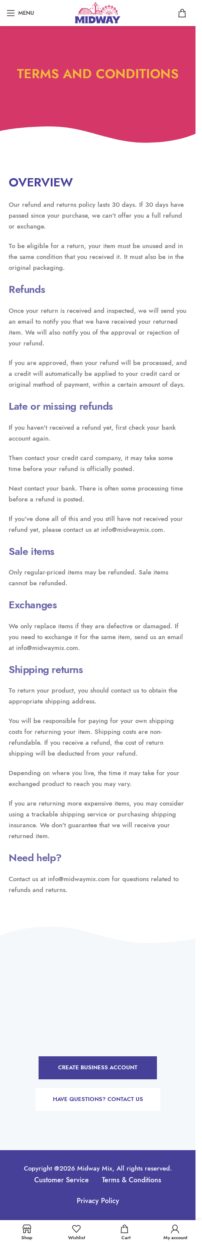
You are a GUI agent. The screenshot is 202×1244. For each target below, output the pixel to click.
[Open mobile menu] (20, 13)
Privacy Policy (98, 1201)
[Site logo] (98, 12)
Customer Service (61, 1180)
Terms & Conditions (131, 1180)
